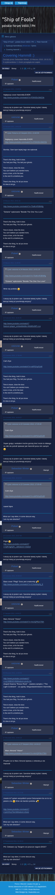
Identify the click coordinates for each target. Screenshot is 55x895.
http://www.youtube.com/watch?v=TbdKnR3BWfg (23, 206)
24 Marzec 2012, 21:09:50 (11, 263)
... (32, 68)
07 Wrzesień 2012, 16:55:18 (12, 738)
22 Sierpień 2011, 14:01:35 (12, 126)
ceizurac (15, 117)
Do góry (5, 864)
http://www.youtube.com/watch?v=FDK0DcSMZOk (23, 98)
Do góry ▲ (36, 884)
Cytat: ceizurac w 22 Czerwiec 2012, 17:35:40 (24, 424)
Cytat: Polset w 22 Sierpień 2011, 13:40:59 (23, 133)
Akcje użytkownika (43, 72)
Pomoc (17, 884)
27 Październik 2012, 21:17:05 (13, 793)
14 (34, 68)
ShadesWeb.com (34, 892)
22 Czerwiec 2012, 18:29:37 (12, 417)
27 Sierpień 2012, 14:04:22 (12, 613)
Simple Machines (34, 889)
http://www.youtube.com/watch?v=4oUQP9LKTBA (23, 622)
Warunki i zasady (26, 884)
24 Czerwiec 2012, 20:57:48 (12, 536)
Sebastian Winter (20, 468)
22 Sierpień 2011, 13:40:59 (12, 89)
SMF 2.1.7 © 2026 (21, 889)
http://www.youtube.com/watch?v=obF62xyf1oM (22, 366)
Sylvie (33, 46)
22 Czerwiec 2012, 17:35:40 (12, 355)
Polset (14, 79)
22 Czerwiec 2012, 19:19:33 (12, 478)
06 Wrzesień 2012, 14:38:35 (12, 673)
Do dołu (5, 68)
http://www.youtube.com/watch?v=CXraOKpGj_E (23, 584)
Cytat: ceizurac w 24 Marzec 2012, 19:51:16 (23, 269)
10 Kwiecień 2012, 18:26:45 (12, 318)
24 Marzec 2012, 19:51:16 (11, 201)
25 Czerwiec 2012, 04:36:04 (12, 576)
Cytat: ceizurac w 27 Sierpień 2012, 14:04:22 (24, 744)
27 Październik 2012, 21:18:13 (13, 841)
